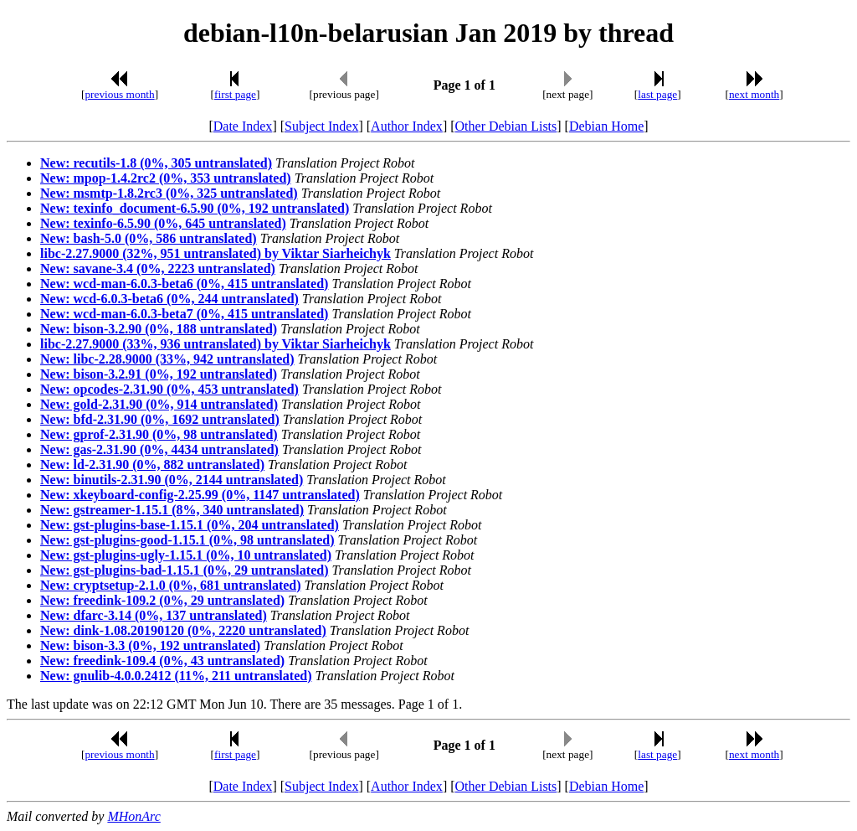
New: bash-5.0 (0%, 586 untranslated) (148, 238)
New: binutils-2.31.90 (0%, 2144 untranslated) (171, 479)
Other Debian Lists (506, 126)
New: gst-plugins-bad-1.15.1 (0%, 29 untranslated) (184, 570)
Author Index (407, 126)
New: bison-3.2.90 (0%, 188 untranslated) (158, 329)
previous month (119, 94)
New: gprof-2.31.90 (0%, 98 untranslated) (159, 434)
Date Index (243, 126)
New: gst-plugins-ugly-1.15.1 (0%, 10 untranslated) (185, 555)
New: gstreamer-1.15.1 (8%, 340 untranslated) (172, 510)
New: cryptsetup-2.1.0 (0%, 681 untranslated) (170, 585)
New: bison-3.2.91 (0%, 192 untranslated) (158, 374)
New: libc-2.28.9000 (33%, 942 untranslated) (167, 359)
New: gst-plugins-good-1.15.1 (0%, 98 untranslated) (187, 540)
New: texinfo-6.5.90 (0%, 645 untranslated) (163, 223)
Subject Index (321, 126)
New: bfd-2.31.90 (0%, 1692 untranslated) (160, 419)
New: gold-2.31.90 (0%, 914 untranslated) (159, 404)
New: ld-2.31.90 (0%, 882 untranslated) (152, 464)
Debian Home (606, 126)
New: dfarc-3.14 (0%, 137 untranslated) (153, 615)
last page (657, 94)
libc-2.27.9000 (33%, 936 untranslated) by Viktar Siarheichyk (215, 344)
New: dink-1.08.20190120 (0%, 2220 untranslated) (183, 630)
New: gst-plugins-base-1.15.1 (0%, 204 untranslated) (189, 525)
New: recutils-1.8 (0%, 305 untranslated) (156, 163)
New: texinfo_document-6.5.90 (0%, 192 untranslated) (194, 208)
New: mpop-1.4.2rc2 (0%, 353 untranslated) (165, 178)
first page (235, 94)
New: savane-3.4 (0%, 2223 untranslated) (157, 268)
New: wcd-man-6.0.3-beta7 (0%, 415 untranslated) (184, 314)
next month (754, 94)
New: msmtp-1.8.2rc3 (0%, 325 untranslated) (169, 193)
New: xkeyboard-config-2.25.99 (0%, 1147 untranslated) (200, 495)
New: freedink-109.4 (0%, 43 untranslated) (162, 660)
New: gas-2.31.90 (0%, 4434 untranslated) (159, 449)
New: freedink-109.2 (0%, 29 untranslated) (162, 600)
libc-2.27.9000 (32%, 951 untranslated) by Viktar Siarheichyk (215, 253)
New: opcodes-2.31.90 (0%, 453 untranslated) (169, 389)
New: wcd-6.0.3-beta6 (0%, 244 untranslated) (169, 299)
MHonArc (133, 816)
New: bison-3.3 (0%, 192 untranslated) (150, 645)
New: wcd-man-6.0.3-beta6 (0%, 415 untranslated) (184, 283)
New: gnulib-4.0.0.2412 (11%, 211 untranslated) (175, 675)
